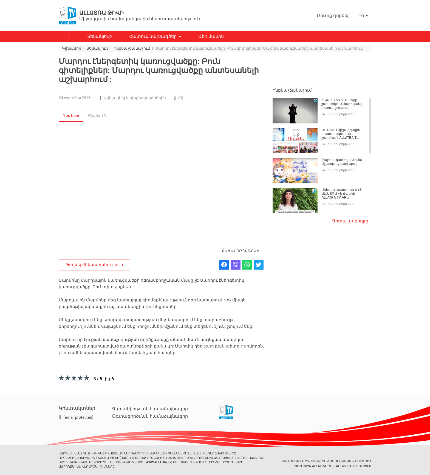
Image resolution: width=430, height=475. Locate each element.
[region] (322, 156)
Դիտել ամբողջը (350, 221)
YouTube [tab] (71, 115)
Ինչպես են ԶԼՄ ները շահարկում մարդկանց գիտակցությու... (342, 104)
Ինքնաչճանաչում (292, 90)
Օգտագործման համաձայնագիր (150, 416)
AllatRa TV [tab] (97, 115)
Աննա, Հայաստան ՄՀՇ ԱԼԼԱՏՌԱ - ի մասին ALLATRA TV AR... (342, 193)
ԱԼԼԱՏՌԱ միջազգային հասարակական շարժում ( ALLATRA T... (340, 134)
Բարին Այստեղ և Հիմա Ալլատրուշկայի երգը (341, 162)
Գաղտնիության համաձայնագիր (150, 408)
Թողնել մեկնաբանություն (94, 264)
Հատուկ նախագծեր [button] (153, 36)
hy (362, 15)
